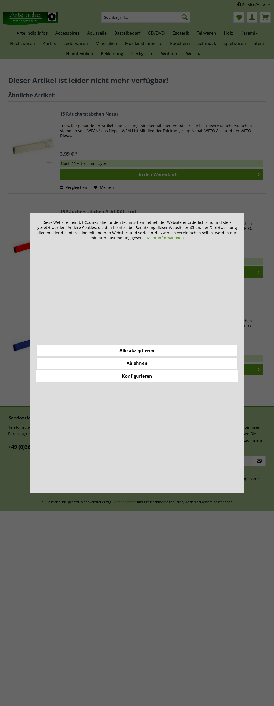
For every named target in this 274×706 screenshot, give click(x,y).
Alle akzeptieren (137, 351)
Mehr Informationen (165, 237)
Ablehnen (137, 363)
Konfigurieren (137, 376)
